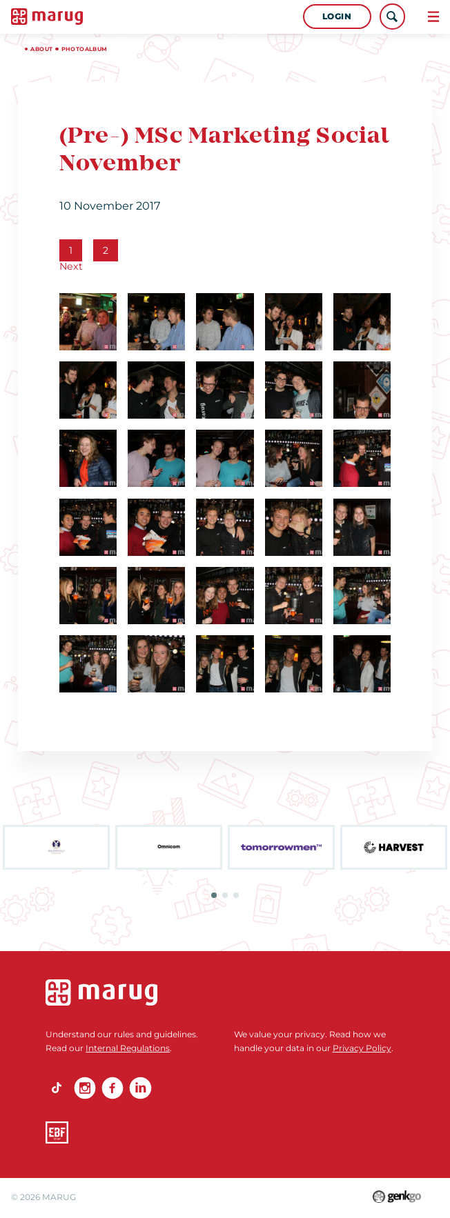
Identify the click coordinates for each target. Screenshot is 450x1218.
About (41, 49)
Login (337, 16)
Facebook (112, 1088)
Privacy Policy (362, 1048)
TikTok (57, 1088)
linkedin (140, 1088)
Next (71, 266)
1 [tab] (214, 895)
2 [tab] (225, 895)
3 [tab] (236, 895)
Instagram (85, 1088)
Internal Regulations (128, 1048)
